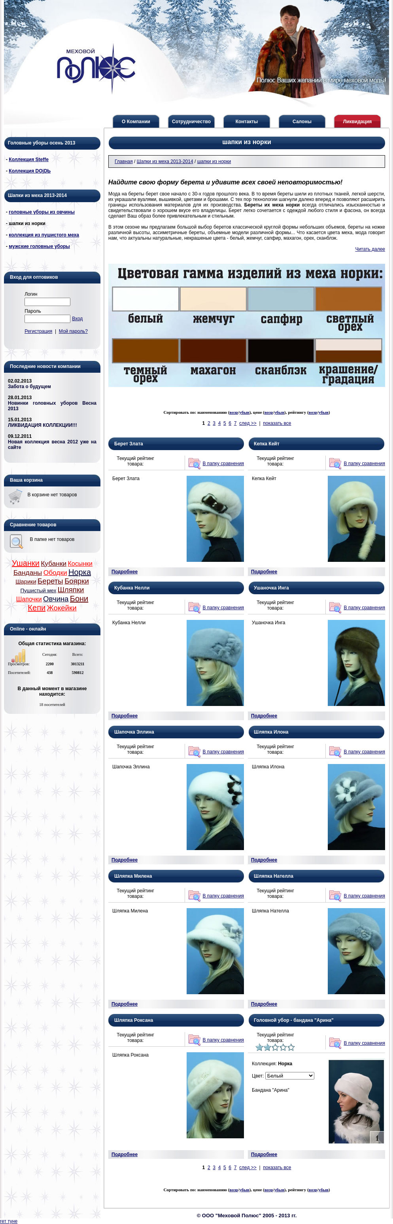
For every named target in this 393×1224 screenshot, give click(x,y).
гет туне (8, 1221)
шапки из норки (214, 161)
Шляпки (71, 590)
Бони (79, 598)
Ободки (55, 572)
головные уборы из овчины (42, 212)
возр (233, 412)
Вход (77, 318)
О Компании (136, 121)
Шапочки (29, 599)
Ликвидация (357, 121)
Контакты (247, 121)
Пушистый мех (39, 590)
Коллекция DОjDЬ (30, 171)
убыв (244, 412)
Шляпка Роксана (133, 1020)
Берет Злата (128, 444)
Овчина (55, 599)
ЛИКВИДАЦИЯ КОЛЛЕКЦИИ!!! (42, 425)
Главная (124, 161)
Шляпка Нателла (273, 876)
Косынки (80, 563)
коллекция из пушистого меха (44, 235)
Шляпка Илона (271, 732)
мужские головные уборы (39, 246)
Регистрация (38, 331)
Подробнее (124, 571)
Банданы (27, 572)
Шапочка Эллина (134, 732)
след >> (248, 423)
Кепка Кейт (267, 444)
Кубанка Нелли (131, 588)
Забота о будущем (29, 386)
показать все (277, 423)
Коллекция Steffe (29, 159)
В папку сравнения (223, 463)
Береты (50, 581)
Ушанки (26, 563)
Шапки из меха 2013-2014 (165, 161)
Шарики (25, 581)
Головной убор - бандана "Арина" (294, 1020)
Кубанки (53, 563)
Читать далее (370, 249)
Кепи (36, 607)
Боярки (76, 581)
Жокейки (61, 608)
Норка (79, 572)
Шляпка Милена (133, 876)
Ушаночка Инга (271, 588)
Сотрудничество (191, 121)
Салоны (302, 121)
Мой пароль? (73, 331)
